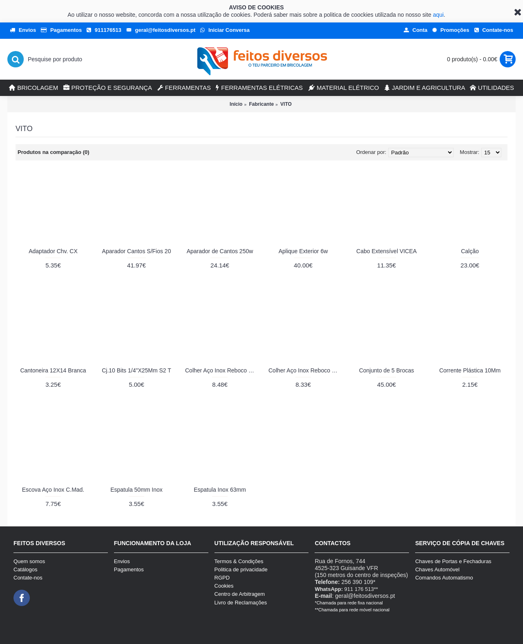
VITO (286, 104)
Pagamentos (129, 569)
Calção (470, 251)
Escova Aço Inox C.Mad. (53, 489)
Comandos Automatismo (444, 578)
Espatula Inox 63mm (220, 489)
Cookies (224, 586)
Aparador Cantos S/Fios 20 (136, 251)
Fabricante (261, 104)
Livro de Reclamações (241, 602)
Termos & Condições (239, 561)
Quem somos (29, 561)
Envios (122, 561)
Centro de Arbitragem (240, 594)
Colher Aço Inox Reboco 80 (303, 370)
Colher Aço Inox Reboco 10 (220, 370)
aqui (438, 14)
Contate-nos (27, 578)
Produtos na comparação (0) (53, 152)
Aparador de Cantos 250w (220, 251)
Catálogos (25, 569)
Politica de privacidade (241, 569)
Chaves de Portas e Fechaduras (453, 561)
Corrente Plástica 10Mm (470, 370)
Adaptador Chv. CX (53, 251)
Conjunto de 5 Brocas (386, 370)
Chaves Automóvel (437, 569)
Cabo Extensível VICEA (386, 251)
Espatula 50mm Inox (136, 489)
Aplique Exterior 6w (303, 251)
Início (236, 104)
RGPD (222, 578)
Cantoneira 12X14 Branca (53, 370)
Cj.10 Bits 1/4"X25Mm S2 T (136, 370)
